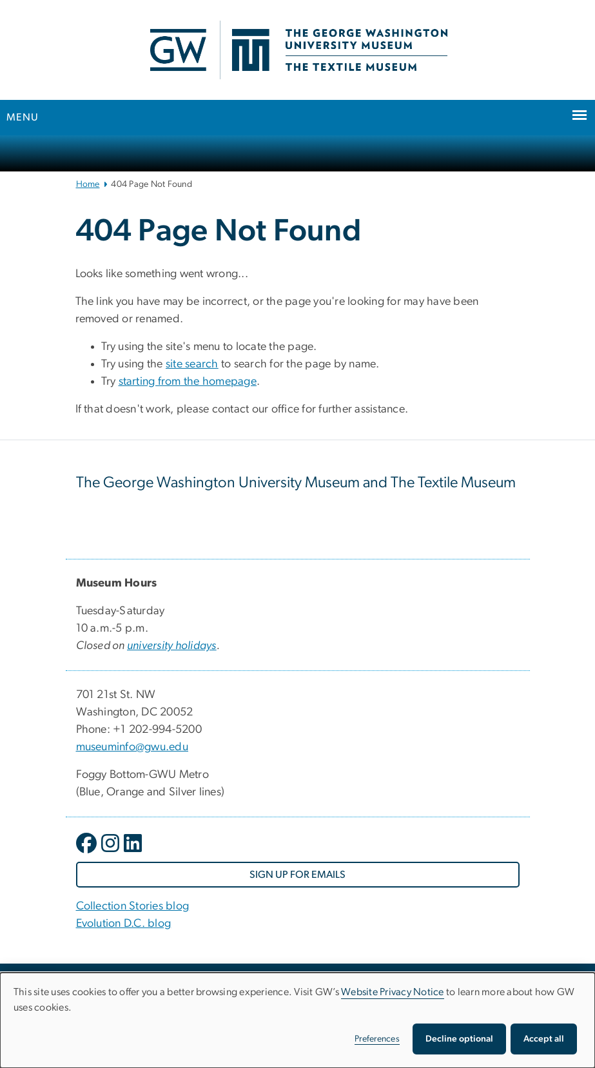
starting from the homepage (188, 381)
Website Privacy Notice (392, 992)
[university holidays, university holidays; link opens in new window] (172, 646)
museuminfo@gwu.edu (132, 747)
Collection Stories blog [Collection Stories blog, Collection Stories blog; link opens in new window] (133, 906)
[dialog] (297, 1020)
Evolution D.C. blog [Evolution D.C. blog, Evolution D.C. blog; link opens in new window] (123, 923)
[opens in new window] (87, 853)
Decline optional (459, 1039)
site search (192, 364)
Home (88, 184)
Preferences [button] (377, 1039)
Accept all (543, 1039)
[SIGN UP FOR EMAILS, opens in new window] (298, 875)
